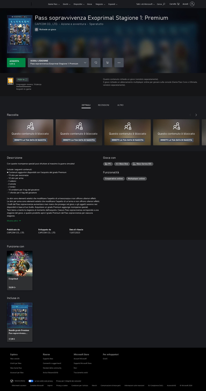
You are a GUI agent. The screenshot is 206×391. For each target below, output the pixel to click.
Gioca (89, 4)
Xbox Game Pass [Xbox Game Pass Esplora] (16, 368)
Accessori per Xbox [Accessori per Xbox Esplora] (16, 372)
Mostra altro (14, 220)
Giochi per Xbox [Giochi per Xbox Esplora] (15, 363)
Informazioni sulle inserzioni (134, 385)
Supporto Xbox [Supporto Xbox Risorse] (48, 359)
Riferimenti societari (19, 385)
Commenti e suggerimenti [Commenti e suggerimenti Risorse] (52, 363)
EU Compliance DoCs (155, 385)
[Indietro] (190, 115)
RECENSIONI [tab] (103, 105)
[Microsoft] (20, 4)
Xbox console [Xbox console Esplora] (14, 359)
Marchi (94, 385)
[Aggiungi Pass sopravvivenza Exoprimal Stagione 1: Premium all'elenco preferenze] (95, 62)
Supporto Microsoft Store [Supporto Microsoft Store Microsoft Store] (82, 363)
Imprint (49, 385)
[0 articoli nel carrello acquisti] (174, 3)
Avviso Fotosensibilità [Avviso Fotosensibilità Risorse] (50, 372)
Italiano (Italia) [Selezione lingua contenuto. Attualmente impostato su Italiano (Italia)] (20, 381)
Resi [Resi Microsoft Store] (75, 368)
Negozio (99, 4)
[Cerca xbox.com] (161, 3)
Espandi (111, 4)
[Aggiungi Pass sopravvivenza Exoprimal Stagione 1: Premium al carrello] (107, 62)
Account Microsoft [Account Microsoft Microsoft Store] (80, 359)
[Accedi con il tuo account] (188, 3)
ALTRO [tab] (120, 105)
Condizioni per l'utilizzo (79, 385)
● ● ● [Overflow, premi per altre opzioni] (119, 62)
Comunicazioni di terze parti (111, 385)
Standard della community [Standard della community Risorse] (52, 368)
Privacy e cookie (62, 385)
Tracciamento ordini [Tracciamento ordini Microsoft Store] (81, 372)
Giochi (65, 4)
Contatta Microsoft (36, 385)
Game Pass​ (52, 4)
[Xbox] (39, 4)
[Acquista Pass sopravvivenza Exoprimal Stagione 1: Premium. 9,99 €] (16, 62)
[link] (19, 270)
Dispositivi (78, 4)
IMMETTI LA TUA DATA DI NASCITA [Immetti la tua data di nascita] (30, 140)
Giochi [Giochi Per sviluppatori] (105, 359)
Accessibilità (171, 385)
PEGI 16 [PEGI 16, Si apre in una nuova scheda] (22, 80)
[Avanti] (196, 115)
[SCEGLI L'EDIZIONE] (58, 62)
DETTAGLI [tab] (86, 105)
